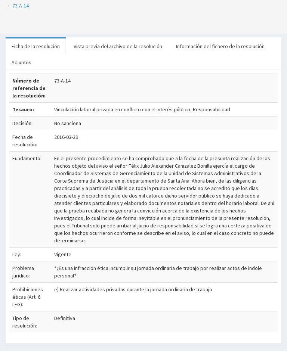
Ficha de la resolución (36, 46)
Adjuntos (21, 62)
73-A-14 (20, 5)
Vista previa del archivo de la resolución (118, 46)
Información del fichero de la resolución (220, 46)
